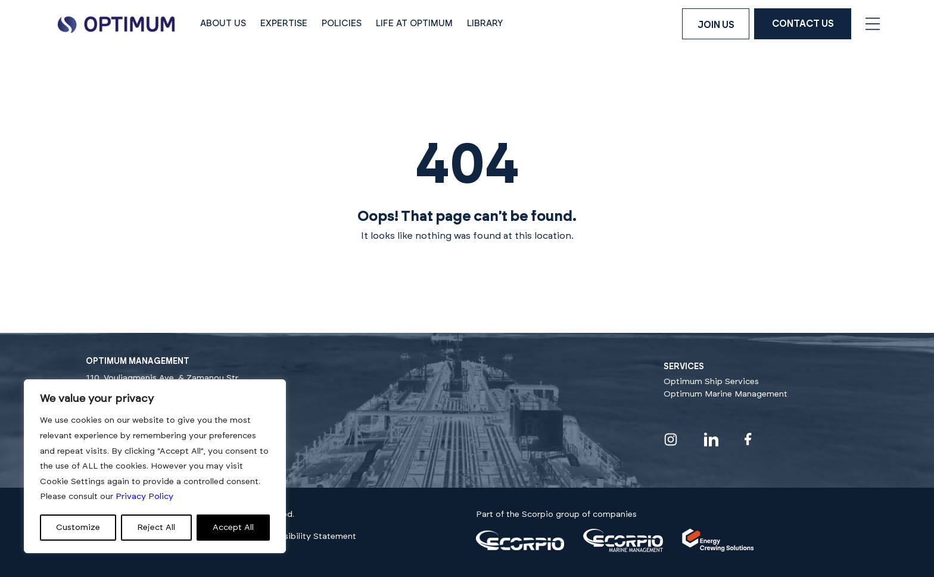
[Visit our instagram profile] (671, 439)
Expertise (283, 23)
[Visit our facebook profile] (748, 439)
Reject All (156, 527)
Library (485, 23)
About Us (223, 23)
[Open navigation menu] (872, 23)
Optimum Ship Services (711, 382)
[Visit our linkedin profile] (711, 439)
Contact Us (803, 24)
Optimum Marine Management (725, 394)
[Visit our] (520, 548)
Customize (78, 527)
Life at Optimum (414, 23)
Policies (342, 23)
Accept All (233, 527)
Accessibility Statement (308, 536)
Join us (716, 25)
